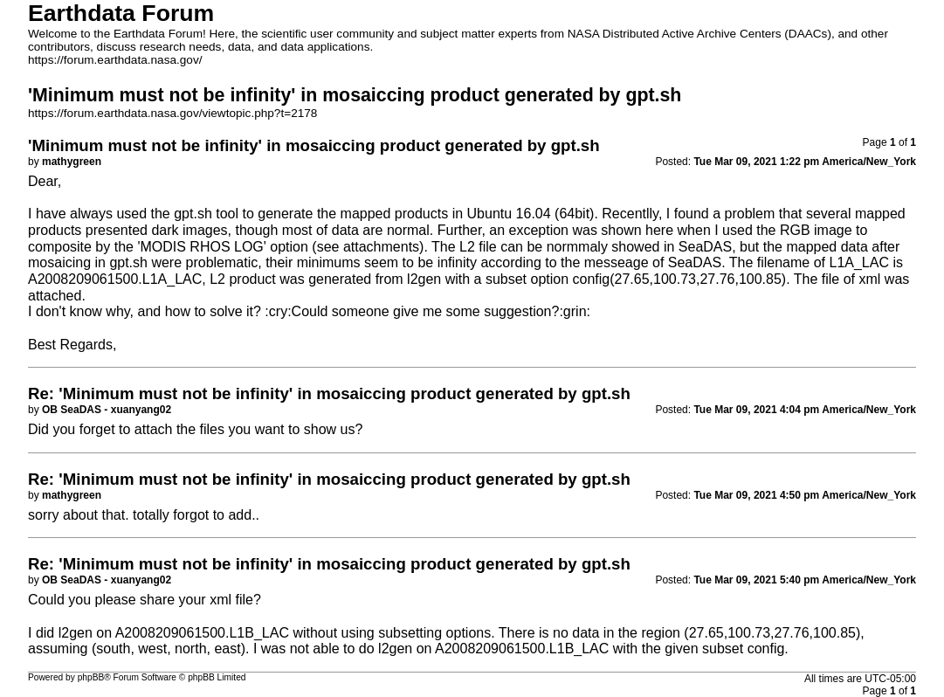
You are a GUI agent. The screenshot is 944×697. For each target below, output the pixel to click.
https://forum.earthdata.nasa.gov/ (115, 59)
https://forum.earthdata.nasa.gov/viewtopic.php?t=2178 (172, 113)
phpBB (91, 677)
